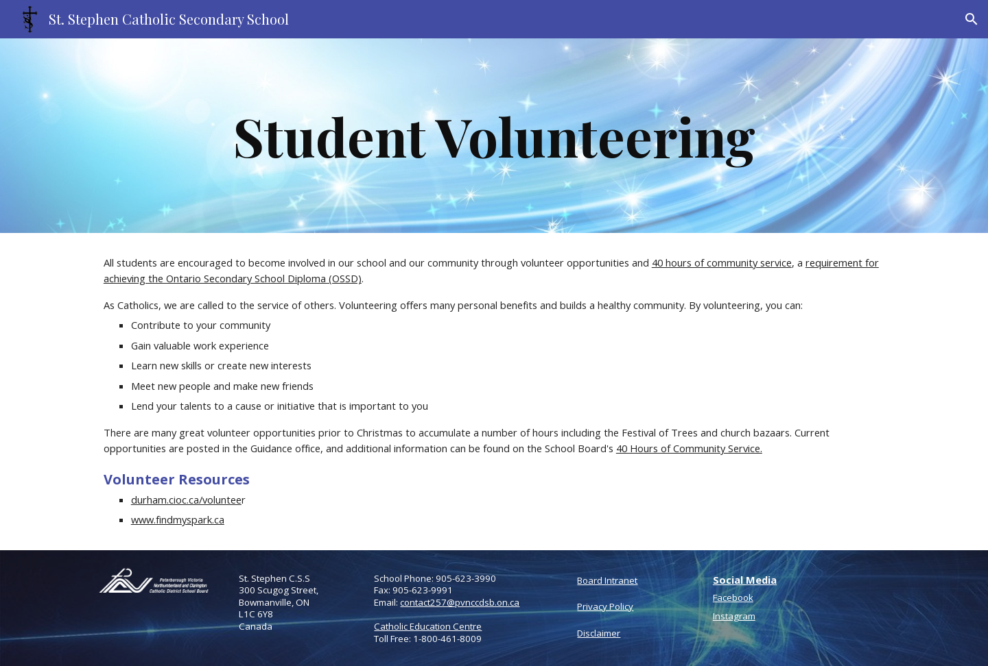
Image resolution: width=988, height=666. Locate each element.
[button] (971, 19)
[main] (494, 135)
